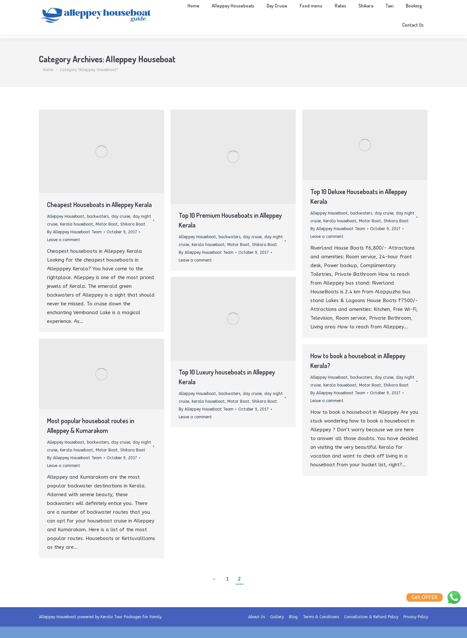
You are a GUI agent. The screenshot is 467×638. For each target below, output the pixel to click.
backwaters (98, 228)
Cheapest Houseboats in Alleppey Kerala (99, 216)
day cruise (120, 228)
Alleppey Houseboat (65, 228)
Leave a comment (63, 251)
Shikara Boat (132, 235)
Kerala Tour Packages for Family (131, 628)
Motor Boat (107, 235)
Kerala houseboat (76, 235)
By (74, 243)
